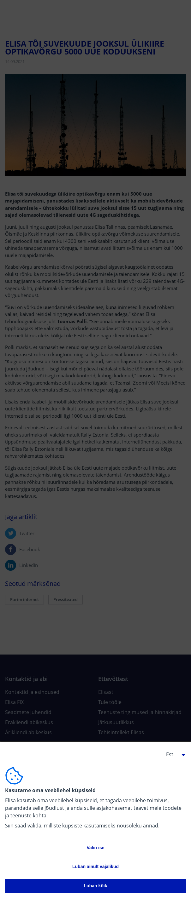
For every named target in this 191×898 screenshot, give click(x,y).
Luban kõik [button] (95, 885)
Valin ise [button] (95, 847)
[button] (173, 754)
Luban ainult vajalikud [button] (95, 866)
